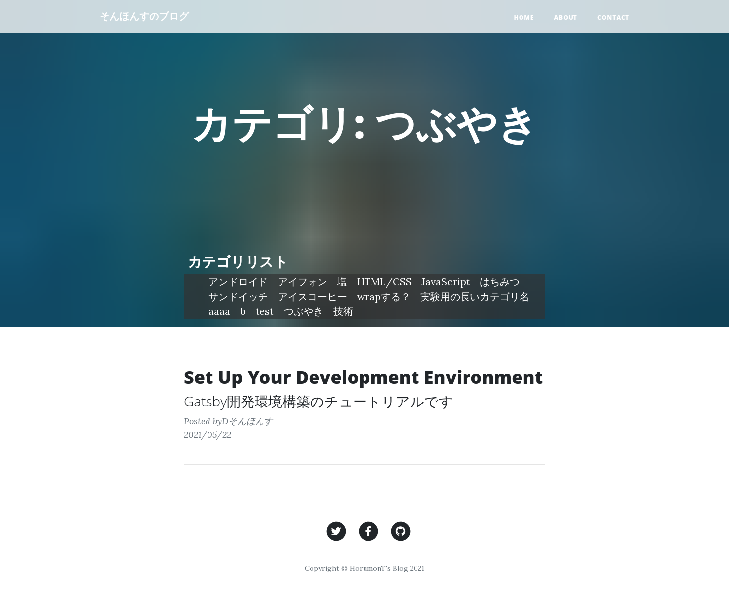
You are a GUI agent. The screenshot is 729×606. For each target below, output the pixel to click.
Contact (613, 17)
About (565, 17)
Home (524, 17)
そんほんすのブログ (144, 16)
